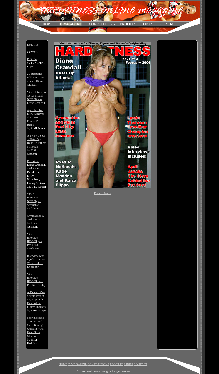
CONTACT (140, 364)
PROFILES (116, 364)
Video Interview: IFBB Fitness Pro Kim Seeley (36, 279)
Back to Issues (102, 193)
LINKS (128, 364)
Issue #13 (32, 44)
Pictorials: (33, 161)
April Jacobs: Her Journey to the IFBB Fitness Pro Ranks (35, 117)
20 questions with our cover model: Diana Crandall (35, 79)
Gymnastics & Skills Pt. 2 (35, 217)
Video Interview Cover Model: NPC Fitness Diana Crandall (36, 97)
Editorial (32, 59)
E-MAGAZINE (77, 364)
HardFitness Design (97, 371)
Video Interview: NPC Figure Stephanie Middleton (34, 201)
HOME (63, 364)
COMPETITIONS (98, 364)
